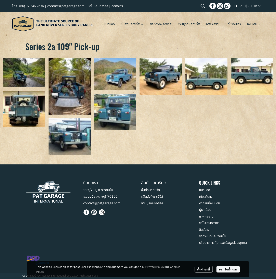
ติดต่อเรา (117, 6)
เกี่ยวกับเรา (206, 197)
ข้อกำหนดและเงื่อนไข (212, 236)
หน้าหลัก (204, 190)
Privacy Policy (155, 266)
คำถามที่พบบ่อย (209, 203)
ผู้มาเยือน (205, 210)
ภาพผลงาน (206, 216)
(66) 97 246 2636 (31, 6)
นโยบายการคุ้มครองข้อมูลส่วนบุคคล (223, 243)
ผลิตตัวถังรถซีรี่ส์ (152, 197)
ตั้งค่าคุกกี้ (203, 269)
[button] (202, 5)
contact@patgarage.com (65, 6)
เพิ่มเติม (254, 24)
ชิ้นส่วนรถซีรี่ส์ (150, 190)
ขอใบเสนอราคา (98, 6)
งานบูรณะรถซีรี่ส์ (152, 203)
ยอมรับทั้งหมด (228, 269)
